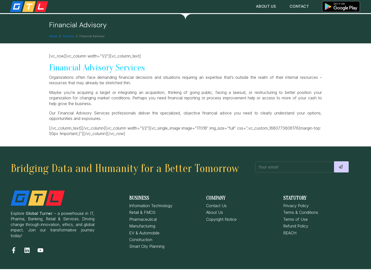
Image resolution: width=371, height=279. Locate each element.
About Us (266, 6)
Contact (299, 6)
